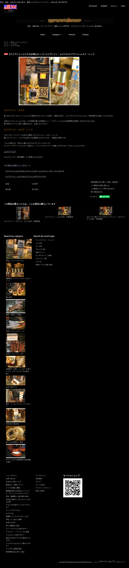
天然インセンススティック (15, 324)
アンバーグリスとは (13, 510)
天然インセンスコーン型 (15, 344)
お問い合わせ (10, 478)
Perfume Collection (15, 416)
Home (43, 35)
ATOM (42, 491)
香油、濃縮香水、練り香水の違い (17, 496)
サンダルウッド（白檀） (44, 255)
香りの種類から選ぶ (13, 526)
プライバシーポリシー (43, 488)
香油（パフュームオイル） (19, 42)
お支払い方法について (13, 482)
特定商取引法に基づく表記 (15, 552)
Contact (85, 35)
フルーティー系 (41, 258)
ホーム (6, 42)
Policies (72, 35)
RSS (37, 491)
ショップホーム (11, 475)
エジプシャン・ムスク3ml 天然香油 (59, 217)
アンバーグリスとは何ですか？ (17, 529)
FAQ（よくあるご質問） (14, 519)
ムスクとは (10, 513)
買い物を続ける (97, 192)
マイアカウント (41, 475)
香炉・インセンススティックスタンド (18, 398)
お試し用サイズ (15, 382)
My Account (93, 6)
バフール (39, 262)
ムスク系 (14, 44)
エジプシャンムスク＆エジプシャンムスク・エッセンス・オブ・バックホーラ (35, 171)
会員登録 (104, 6)
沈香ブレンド (40, 252)
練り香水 (15, 290)
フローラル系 (15, 45)
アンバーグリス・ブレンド (45, 240)
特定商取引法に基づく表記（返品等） (105, 182)
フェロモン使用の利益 (13, 549)
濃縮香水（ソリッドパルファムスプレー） (18, 272)
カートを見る (40, 485)
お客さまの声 (10, 522)
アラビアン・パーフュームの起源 (17, 532)
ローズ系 (39, 246)
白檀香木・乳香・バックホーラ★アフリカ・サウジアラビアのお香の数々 (18, 365)
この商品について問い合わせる (102, 189)
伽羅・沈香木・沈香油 (15, 307)
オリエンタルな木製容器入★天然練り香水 (18, 453)
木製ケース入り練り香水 (44, 265)
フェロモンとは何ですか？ (15, 535)
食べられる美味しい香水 (15, 434)
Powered (109, 562)
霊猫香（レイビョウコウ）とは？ (17, 516)
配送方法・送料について (14, 485)
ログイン (114, 6)
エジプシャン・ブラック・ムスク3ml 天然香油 (22, 221)
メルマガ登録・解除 (13, 488)
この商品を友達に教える (100, 185)
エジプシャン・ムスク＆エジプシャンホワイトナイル (26, 176)
